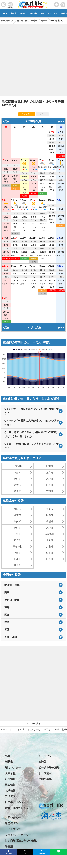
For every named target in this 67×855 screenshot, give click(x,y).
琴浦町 (17, 540)
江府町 (49, 472)
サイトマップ (13, 829)
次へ (60, 121)
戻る (6, 121)
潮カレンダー (13, 767)
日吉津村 (17, 466)
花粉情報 (10, 790)
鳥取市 (17, 509)
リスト (42, 114)
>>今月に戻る (33, 327)
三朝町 (49, 491)
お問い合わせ (13, 817)
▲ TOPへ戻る (33, 723)
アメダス (10, 796)
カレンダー (27, 114)
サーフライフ (7, 729)
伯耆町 (17, 491)
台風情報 (10, 779)
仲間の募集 (45, 779)
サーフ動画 (45, 773)
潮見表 (13, 13)
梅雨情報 (10, 784)
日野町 (49, 485)
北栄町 (49, 540)
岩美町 (17, 521)
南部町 (17, 472)
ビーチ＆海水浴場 (49, 767)
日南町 (49, 466)
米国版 (9, 846)
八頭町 (49, 478)
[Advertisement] (33, 58)
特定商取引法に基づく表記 (21, 840)
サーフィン (52, 13)
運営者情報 (11, 823)
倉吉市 (17, 485)
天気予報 (33, 13)
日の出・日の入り (15, 802)
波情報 (23, 13)
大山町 (49, 546)
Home (4, 13)
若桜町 (49, 521)
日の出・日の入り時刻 (29, 729)
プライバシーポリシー (18, 835)
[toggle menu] (63, 3)
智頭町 (17, 478)
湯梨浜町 (49, 534)
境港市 (49, 515)
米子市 (49, 509)
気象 (42, 13)
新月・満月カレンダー (18, 808)
